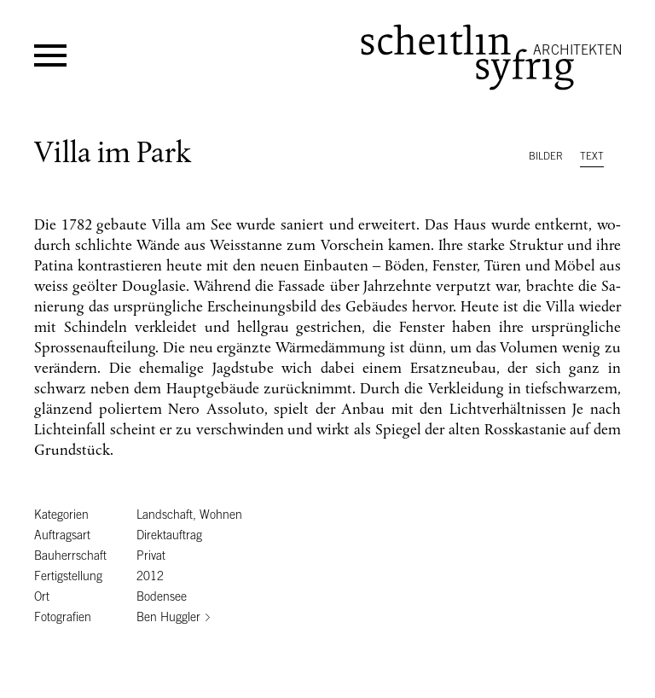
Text (592, 156)
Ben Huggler (168, 617)
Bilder (546, 156)
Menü (50, 55)
